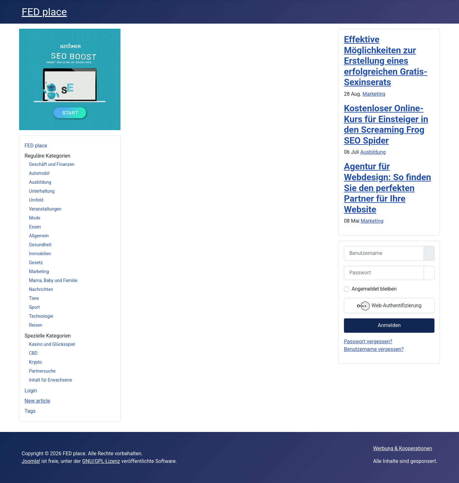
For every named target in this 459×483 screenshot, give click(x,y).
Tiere (34, 298)
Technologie (41, 316)
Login (31, 391)
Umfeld (36, 200)
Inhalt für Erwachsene (50, 380)
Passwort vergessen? (368, 341)
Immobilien (40, 253)
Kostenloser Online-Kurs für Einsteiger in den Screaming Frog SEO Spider (386, 124)
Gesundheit (40, 244)
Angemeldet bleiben (374, 289)
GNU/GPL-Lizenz (101, 461)
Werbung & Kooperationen (402, 448)
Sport (34, 307)
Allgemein (39, 235)
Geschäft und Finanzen (52, 164)
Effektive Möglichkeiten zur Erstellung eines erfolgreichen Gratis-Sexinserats (385, 60)
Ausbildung (40, 182)
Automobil (39, 173)
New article (37, 401)
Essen (35, 226)
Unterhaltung (42, 191)
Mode (34, 217)
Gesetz (36, 262)
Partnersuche (42, 371)
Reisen (35, 325)
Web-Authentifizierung (389, 306)
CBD (33, 353)
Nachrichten (41, 289)
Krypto (35, 362)
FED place (36, 146)
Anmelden (389, 325)
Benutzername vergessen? (374, 349)
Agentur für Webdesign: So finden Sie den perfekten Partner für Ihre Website (387, 187)
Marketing (39, 271)
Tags (30, 411)
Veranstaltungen (45, 209)
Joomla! (31, 461)
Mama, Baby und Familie (53, 280)
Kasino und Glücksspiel (52, 344)
